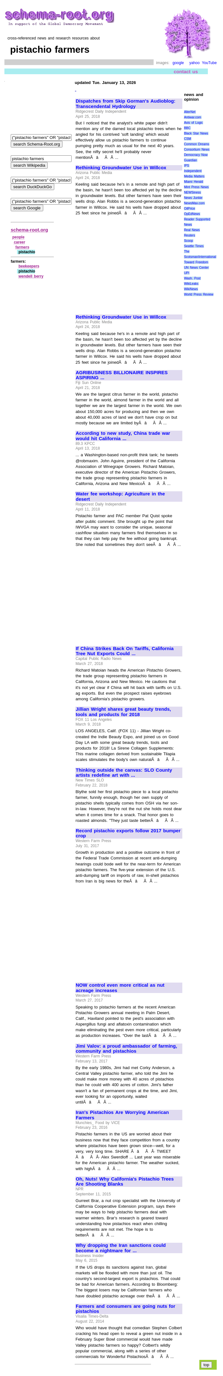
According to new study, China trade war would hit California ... (123, 436)
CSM (187, 139)
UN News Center (196, 267)
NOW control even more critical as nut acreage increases (120, 988)
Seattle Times (193, 246)
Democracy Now (196, 155)
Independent (193, 171)
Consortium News (196, 149)
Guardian (190, 160)
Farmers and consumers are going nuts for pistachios (125, 1309)
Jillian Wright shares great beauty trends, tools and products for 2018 (123, 712)
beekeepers (29, 266)
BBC (187, 128)
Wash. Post (192, 278)
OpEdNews (192, 214)
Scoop (188, 240)
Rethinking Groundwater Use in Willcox (121, 167)
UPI (186, 273)
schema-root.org (29, 229)
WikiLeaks (191, 283)
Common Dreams (196, 144)
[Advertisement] (129, 262)
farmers (22, 247)
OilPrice (189, 208)
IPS (186, 165)
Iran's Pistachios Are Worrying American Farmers (122, 1115)
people (18, 237)
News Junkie (193, 198)
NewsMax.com (194, 203)
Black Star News (196, 133)
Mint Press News (196, 187)
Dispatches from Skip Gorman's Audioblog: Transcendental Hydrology (125, 104)
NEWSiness (192, 192)
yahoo (194, 63)
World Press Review (198, 294)
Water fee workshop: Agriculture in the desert (120, 496)
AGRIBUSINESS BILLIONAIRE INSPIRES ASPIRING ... (122, 375)
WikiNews (191, 289)
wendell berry (31, 276)
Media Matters (194, 176)
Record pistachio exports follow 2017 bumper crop (128, 833)
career (19, 242)
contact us (186, 71)
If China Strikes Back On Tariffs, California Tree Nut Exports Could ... (124, 651)
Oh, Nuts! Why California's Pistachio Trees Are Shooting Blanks (125, 1181)
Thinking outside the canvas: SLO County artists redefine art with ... (124, 773)
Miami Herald (193, 181)
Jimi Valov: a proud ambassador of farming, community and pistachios (126, 1049)
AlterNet (189, 112)
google (178, 63)
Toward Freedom (196, 262)
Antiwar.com (192, 117)
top (206, 1364)
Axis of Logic (193, 122)
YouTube (209, 63)
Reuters (189, 235)
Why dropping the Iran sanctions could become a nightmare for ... (121, 1248)
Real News (192, 230)
